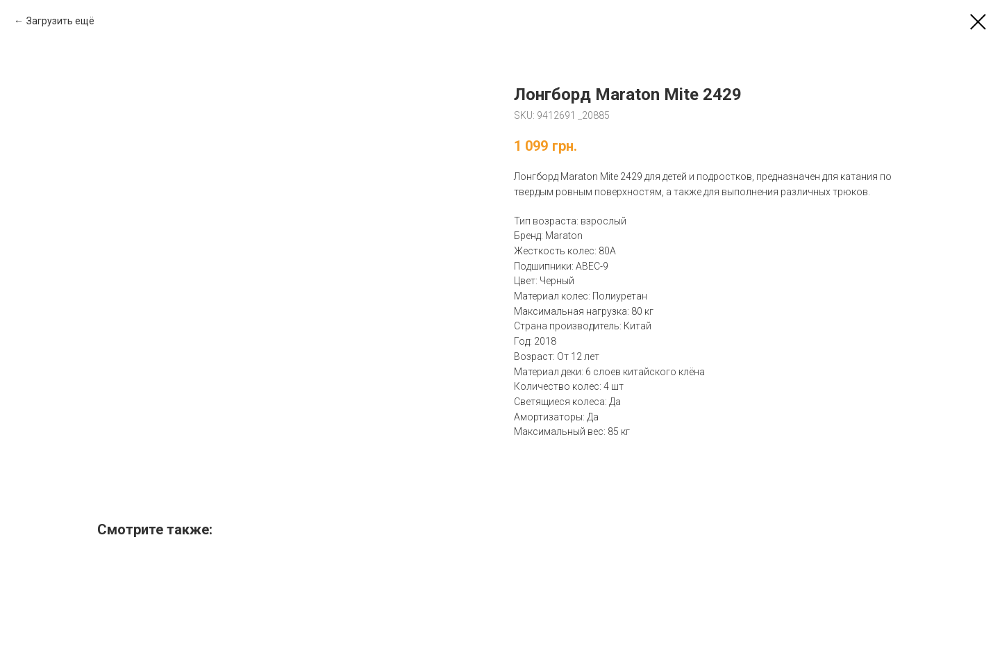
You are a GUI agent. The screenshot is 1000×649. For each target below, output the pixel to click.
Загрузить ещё (60, 20)
